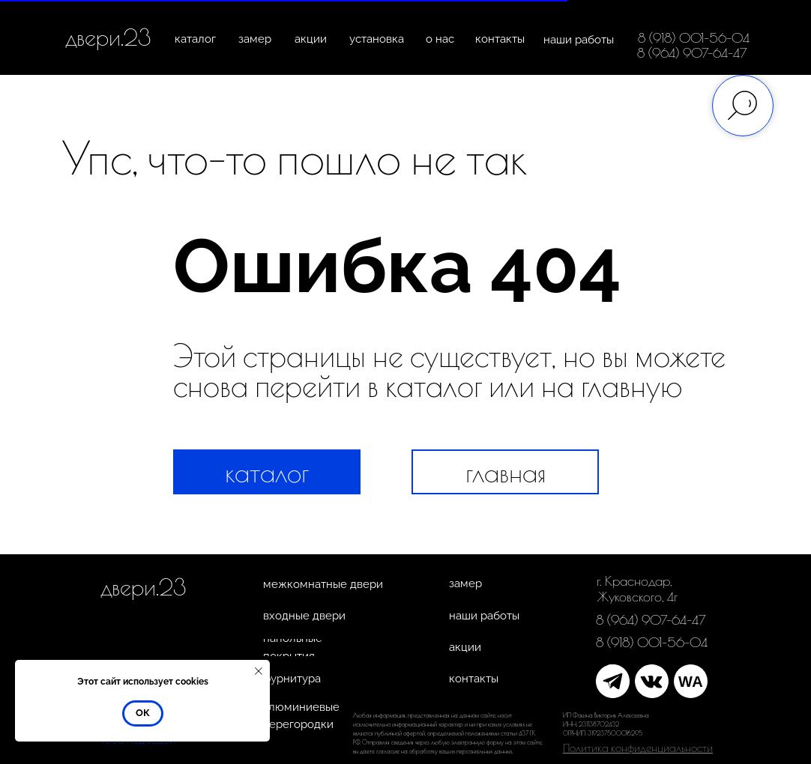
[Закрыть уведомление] (258, 671)
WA (690, 681)
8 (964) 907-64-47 (692, 53)
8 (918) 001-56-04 (694, 38)
